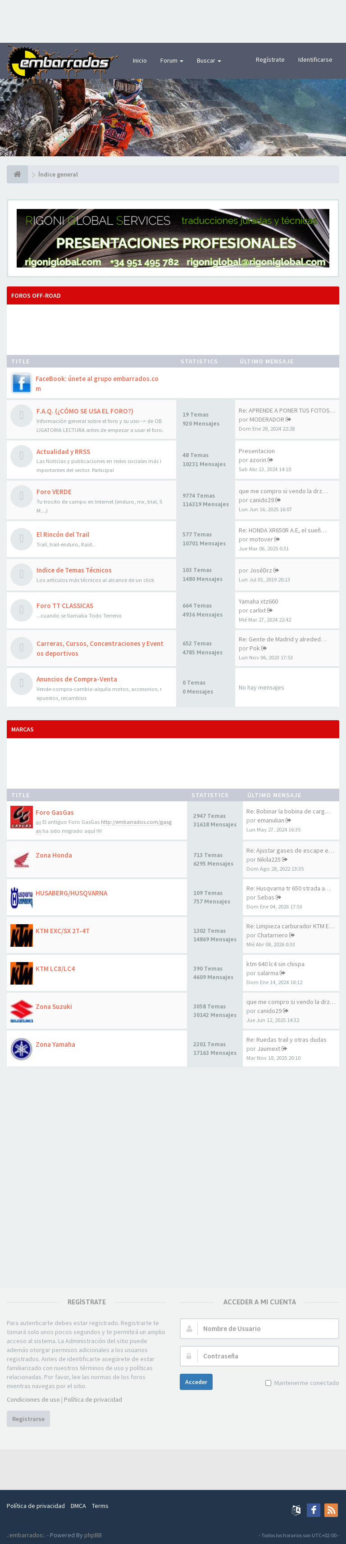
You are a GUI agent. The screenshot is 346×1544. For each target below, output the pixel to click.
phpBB (93, 1535)
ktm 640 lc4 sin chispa (275, 964)
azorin (258, 460)
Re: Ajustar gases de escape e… (290, 850)
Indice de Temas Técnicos (74, 570)
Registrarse (28, 1419)
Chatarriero (272, 935)
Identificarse (315, 59)
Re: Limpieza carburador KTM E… (290, 926)
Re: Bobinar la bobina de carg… (288, 811)
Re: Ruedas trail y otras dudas (286, 1039)
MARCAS (22, 729)
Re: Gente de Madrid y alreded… (283, 639)
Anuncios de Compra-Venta (76, 679)
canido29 (262, 500)
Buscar (209, 60)
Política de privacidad (93, 1399)
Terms (100, 1506)
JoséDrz (261, 570)
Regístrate (270, 59)
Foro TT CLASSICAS (64, 605)
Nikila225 (269, 859)
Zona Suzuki (54, 1006)
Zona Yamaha (55, 1044)
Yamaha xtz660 (258, 601)
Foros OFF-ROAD (36, 295)
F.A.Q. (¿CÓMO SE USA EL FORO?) (84, 411)
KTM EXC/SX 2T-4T (63, 930)
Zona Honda (54, 855)
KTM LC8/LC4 (55, 968)
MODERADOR (267, 419)
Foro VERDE (54, 491)
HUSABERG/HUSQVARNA (71, 893)
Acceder (196, 1382)
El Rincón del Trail (62, 534)
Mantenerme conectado (306, 1383)
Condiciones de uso (33, 1399)
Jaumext (268, 1048)
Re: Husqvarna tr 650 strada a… (288, 888)
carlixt (258, 610)
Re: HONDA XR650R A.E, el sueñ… (283, 530)
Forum (171, 60)
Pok (255, 648)
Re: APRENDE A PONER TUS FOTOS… (287, 410)
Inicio (140, 60)
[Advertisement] (173, 20)
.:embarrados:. (26, 1535)
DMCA (78, 1506)
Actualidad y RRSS (63, 451)
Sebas (265, 897)
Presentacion (257, 451)
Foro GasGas (55, 812)
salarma (267, 973)
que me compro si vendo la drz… (283, 491)
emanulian (270, 820)
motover (261, 539)
